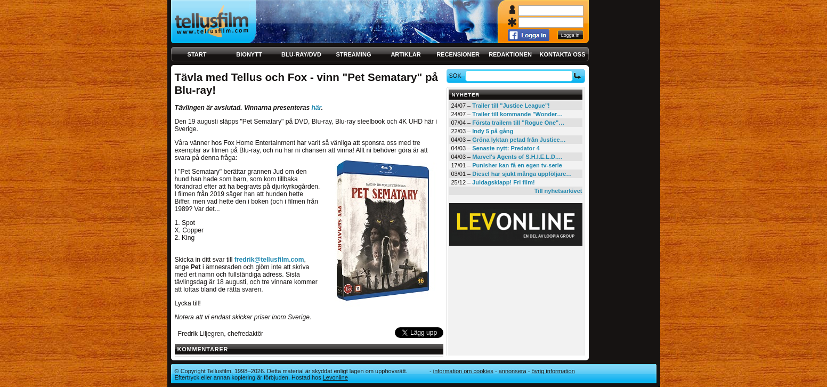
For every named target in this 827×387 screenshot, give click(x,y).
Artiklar (405, 54)
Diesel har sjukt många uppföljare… (522, 174)
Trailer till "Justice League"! (511, 105)
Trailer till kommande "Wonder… (517, 114)
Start (197, 54)
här (316, 107)
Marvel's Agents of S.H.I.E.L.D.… (517, 157)
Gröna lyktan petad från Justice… (518, 139)
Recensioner (458, 54)
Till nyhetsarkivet (558, 191)
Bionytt (249, 54)
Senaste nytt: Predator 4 (506, 148)
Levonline (335, 377)
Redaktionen (510, 54)
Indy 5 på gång (492, 131)
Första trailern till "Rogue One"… (518, 122)
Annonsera (512, 371)
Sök (456, 75)
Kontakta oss (563, 54)
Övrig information (552, 371)
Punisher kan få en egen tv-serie (517, 165)
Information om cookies (463, 371)
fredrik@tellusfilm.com (269, 259)
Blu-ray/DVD (301, 54)
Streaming (353, 54)
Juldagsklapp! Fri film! (503, 182)
